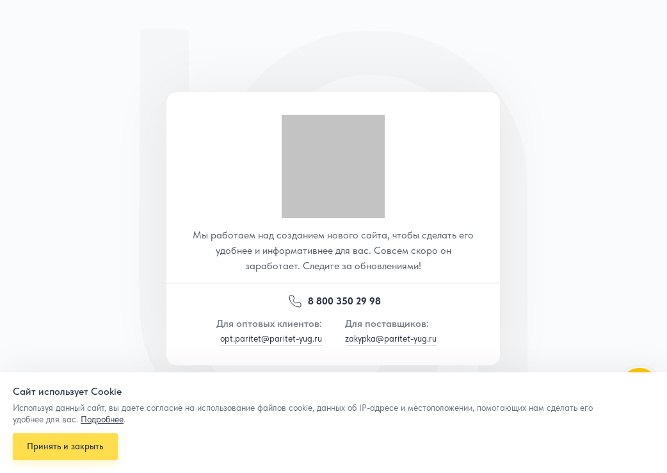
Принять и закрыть (67, 444)
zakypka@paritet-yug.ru (391, 338)
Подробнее (102, 416)
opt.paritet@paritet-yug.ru (271, 338)
